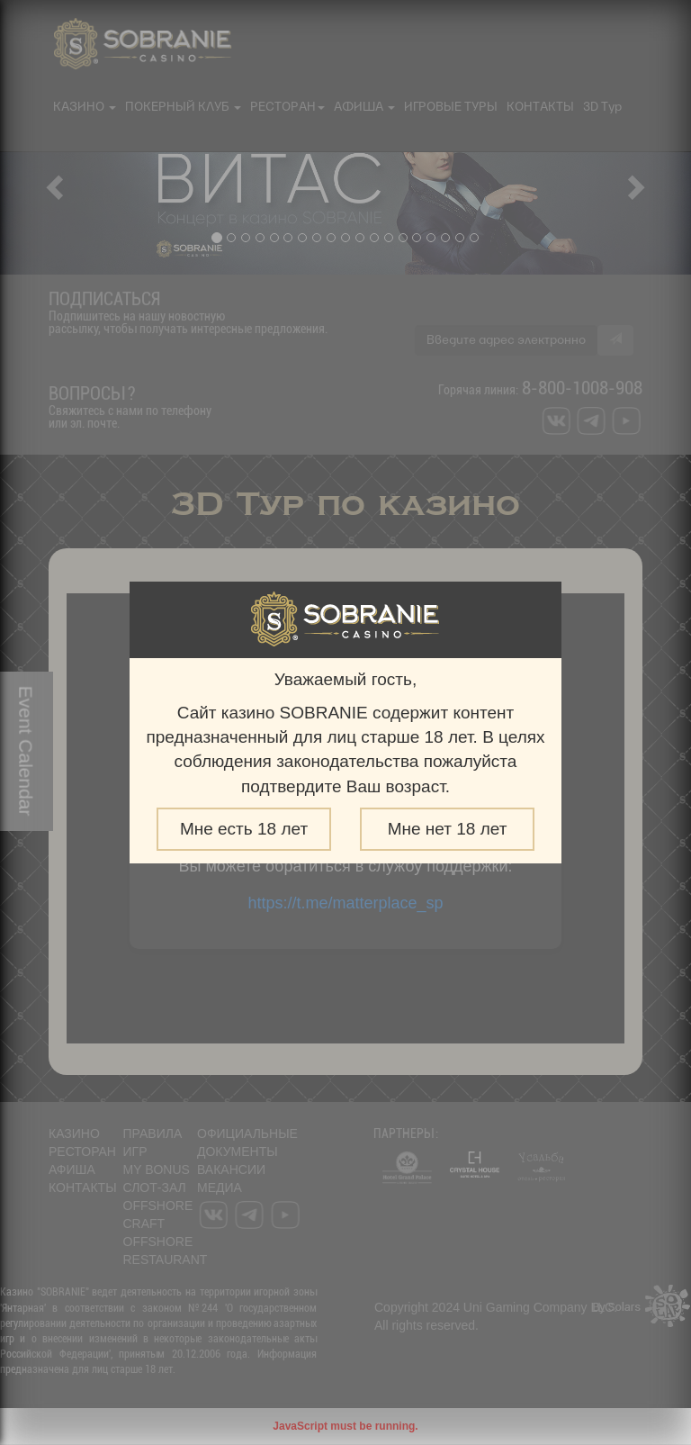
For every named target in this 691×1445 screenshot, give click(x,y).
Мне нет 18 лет (447, 828)
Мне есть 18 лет (244, 828)
